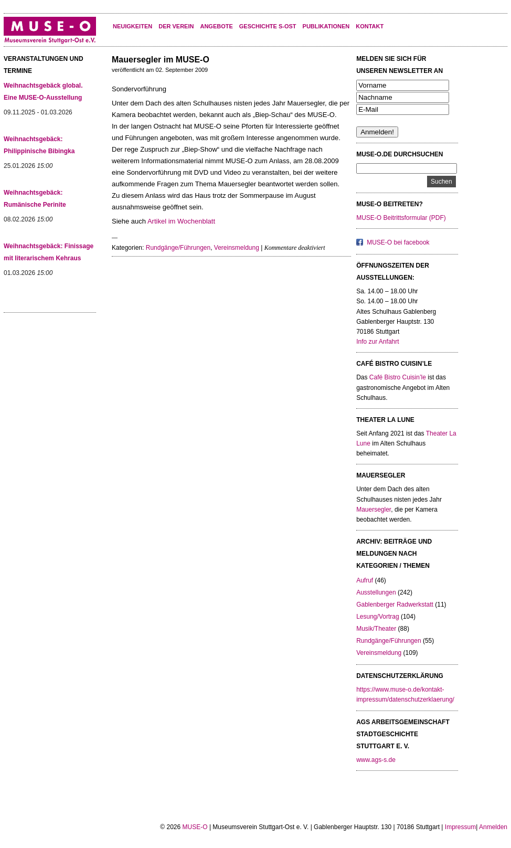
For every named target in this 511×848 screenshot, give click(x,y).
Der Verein (176, 26)
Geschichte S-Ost (267, 26)
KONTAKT (370, 26)
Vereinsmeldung (236, 247)
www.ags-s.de (376, 760)
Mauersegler (373, 509)
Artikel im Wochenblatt (181, 221)
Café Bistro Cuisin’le (397, 377)
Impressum (460, 827)
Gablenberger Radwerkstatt (394, 604)
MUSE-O (195, 827)
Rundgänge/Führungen (178, 247)
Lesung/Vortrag (377, 616)
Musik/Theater (376, 628)
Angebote (216, 26)
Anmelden (493, 827)
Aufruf (364, 580)
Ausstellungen (376, 592)
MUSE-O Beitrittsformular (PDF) (401, 217)
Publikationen (326, 26)
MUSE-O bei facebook (398, 242)
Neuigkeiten (132, 26)
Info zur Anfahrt (377, 341)
